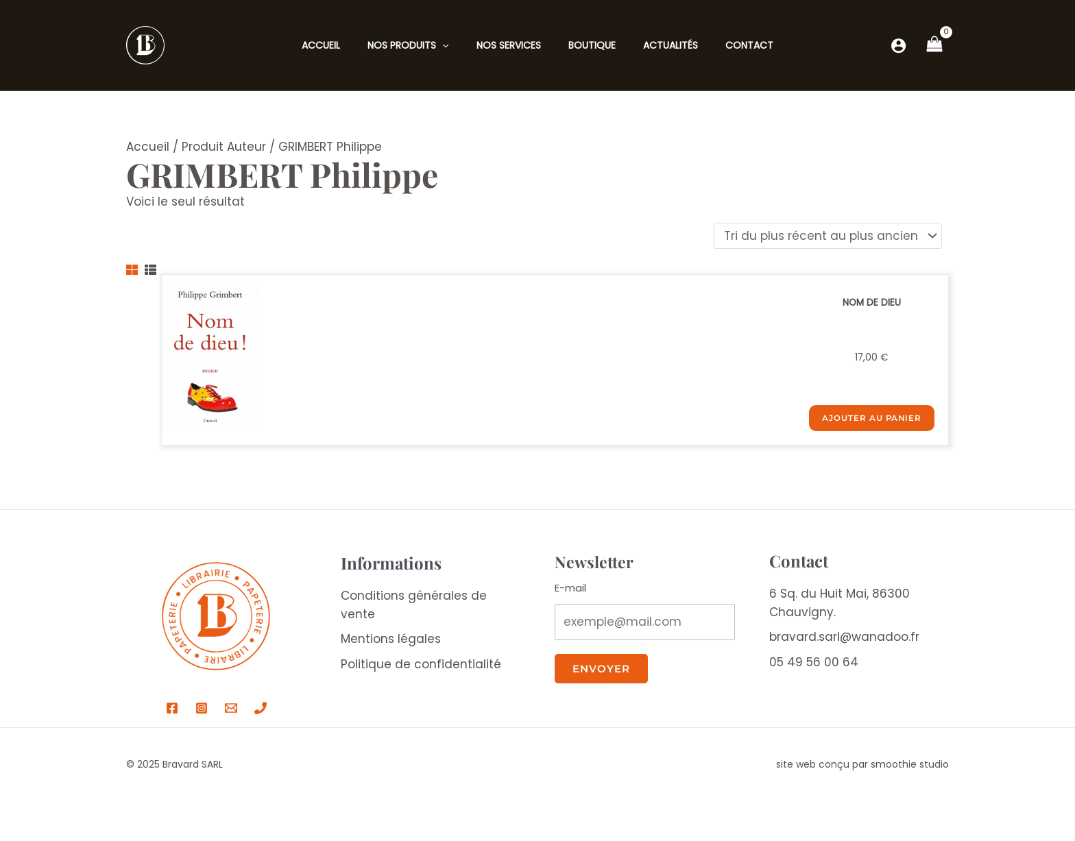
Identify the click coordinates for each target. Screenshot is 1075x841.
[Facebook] (172, 711)
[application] (442, 45)
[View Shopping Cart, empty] (934, 45)
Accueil (147, 146)
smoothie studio (910, 768)
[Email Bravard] (231, 711)
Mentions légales (391, 642)
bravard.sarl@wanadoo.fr (844, 640)
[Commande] (828, 237)
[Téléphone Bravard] (260, 711)
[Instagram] (201, 711)
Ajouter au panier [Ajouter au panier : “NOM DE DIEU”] (876, 424)
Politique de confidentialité (421, 667)
